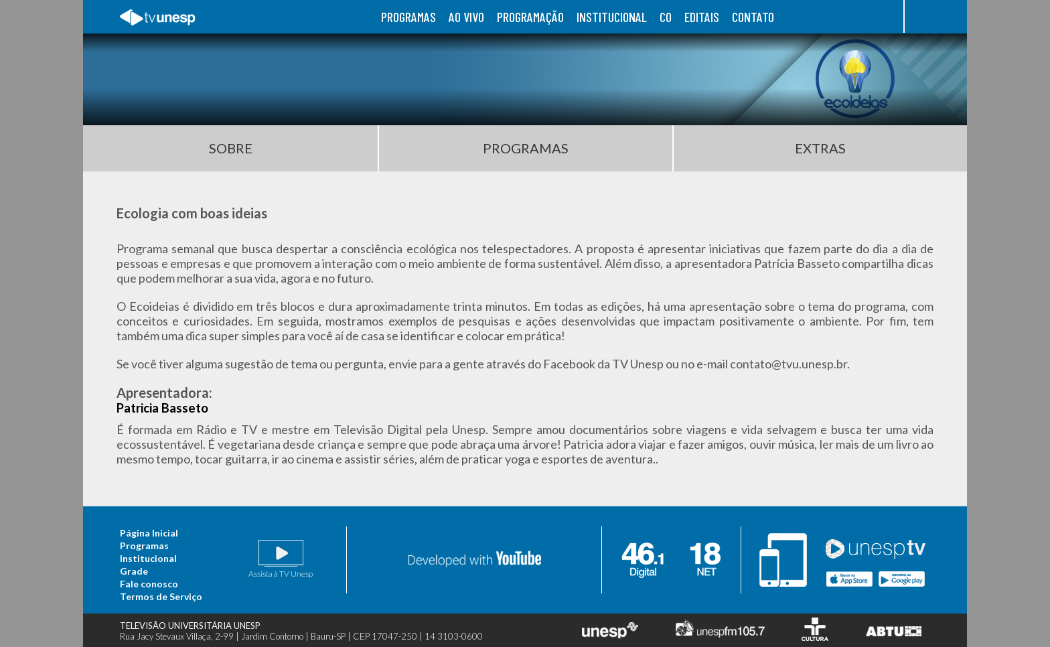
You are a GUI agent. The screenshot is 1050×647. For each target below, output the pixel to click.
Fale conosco (149, 583)
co (666, 17)
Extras (820, 148)
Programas (526, 148)
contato (753, 17)
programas (408, 17)
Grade (134, 571)
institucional (612, 17)
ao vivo (466, 17)
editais (701, 17)
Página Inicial (149, 532)
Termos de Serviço (161, 596)
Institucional (148, 558)
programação (530, 17)
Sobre (230, 148)
